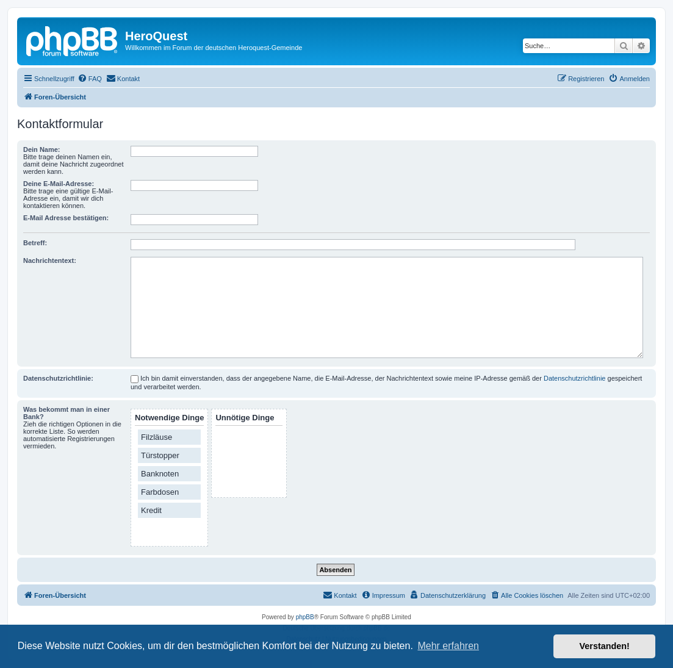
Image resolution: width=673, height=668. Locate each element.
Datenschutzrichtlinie (575, 378)
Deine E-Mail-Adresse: (58, 183)
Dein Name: (41, 149)
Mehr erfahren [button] (448, 646)
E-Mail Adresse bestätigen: (66, 217)
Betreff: (35, 242)
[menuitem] (89, 78)
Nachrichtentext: (49, 260)
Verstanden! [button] (605, 646)
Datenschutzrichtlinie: (58, 378)
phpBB (305, 617)
